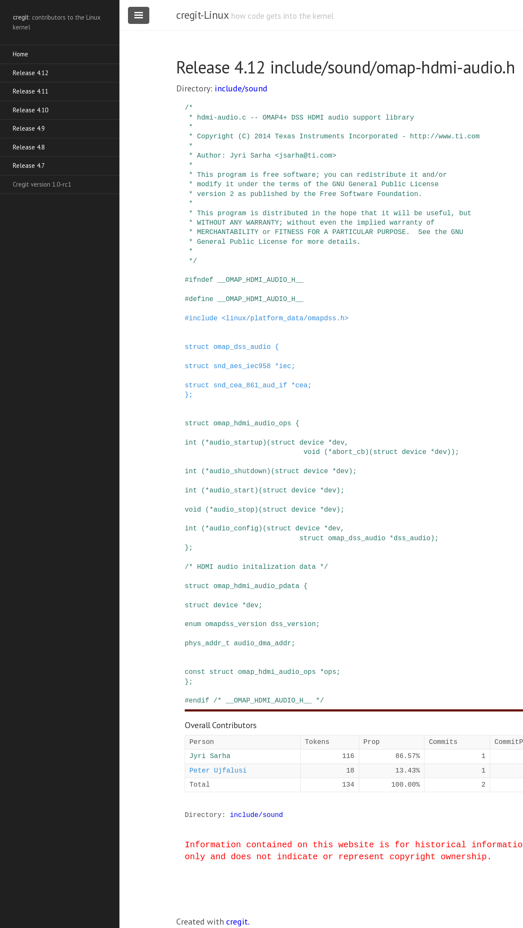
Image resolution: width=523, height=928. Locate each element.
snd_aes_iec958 (241, 366)
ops (330, 672)
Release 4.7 (29, 165)
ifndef (201, 280)
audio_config (234, 528)
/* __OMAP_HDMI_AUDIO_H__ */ (268, 701)
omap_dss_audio (241, 347)
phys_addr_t (207, 643)
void (311, 452)
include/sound (241, 88)
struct (197, 347)
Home (20, 54)
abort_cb (348, 452)
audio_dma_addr (262, 643)
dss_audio (412, 538)
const (195, 672)
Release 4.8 (29, 147)
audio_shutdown (238, 471)
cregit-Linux (202, 15)
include (203, 318)
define (201, 299)
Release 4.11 (30, 91)
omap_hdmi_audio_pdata (256, 586)
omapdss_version (236, 624)
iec (285, 366)
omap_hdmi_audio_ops (252, 423)
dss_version (293, 624)
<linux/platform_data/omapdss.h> (285, 318)
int (191, 443)
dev (338, 443)
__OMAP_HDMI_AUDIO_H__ (261, 280)
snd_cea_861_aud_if (250, 385)
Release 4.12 (30, 73)
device (311, 443)
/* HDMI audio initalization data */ (256, 567)
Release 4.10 (30, 110)
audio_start (232, 490)
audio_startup (236, 443)
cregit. (238, 921)
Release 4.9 (29, 128)
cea (301, 385)
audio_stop (233, 510)
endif (199, 701)
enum (193, 624)
